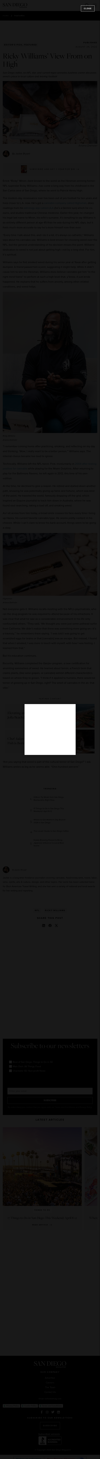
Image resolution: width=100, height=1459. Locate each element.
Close (88, 8)
